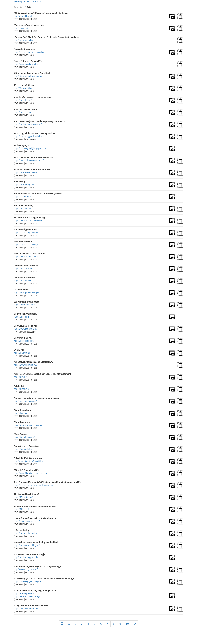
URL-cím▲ (36, 1)
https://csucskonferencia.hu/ (27, 521)
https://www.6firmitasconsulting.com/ (31, 473)
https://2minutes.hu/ (23, 280)
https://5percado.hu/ (23, 449)
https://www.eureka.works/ (26, 64)
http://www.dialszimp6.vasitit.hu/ (28, 461)
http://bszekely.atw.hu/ (24, 593)
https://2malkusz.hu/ (23, 268)
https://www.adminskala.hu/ (26, 608)
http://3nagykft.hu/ (22, 353)
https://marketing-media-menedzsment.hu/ (33, 485)
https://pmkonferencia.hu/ (25, 172)
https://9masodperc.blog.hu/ (27, 545)
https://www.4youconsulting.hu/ (28, 425)
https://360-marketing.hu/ (25, 305)
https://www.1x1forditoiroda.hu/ (28, 220)
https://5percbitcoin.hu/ (24, 437)
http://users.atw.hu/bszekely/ (27, 596)
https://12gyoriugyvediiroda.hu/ (28, 136)
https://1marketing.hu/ (24, 184)
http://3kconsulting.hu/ (24, 341)
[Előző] (62, 623)
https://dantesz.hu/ (22, 112)
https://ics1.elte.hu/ (22, 196)
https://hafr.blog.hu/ (23, 100)
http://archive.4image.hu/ (25, 401)
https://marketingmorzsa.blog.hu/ (29, 52)
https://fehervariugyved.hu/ (26, 232)
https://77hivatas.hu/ (23, 497)
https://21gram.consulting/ (26, 244)
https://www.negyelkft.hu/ (25, 365)
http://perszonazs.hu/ (23, 40)
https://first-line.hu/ (22, 208)
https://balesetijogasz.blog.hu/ (27, 581)
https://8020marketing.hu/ (25, 533)
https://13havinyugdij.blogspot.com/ (30, 148)
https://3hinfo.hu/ (21, 317)
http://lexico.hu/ (21, 28)
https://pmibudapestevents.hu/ (28, 124)
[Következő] (135, 623)
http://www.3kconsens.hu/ (26, 329)
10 (127, 623)
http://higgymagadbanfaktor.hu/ (28, 76)
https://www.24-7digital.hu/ (26, 256)
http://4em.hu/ (20, 377)
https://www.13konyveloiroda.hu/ (29, 160)
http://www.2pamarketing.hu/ (27, 293)
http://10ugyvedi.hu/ (23, 88)
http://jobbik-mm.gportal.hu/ (26, 557)
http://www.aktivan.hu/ (24, 16)
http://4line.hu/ (20, 413)
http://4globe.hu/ (21, 389)
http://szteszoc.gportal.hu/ (26, 569)
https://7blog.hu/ (21, 509)
